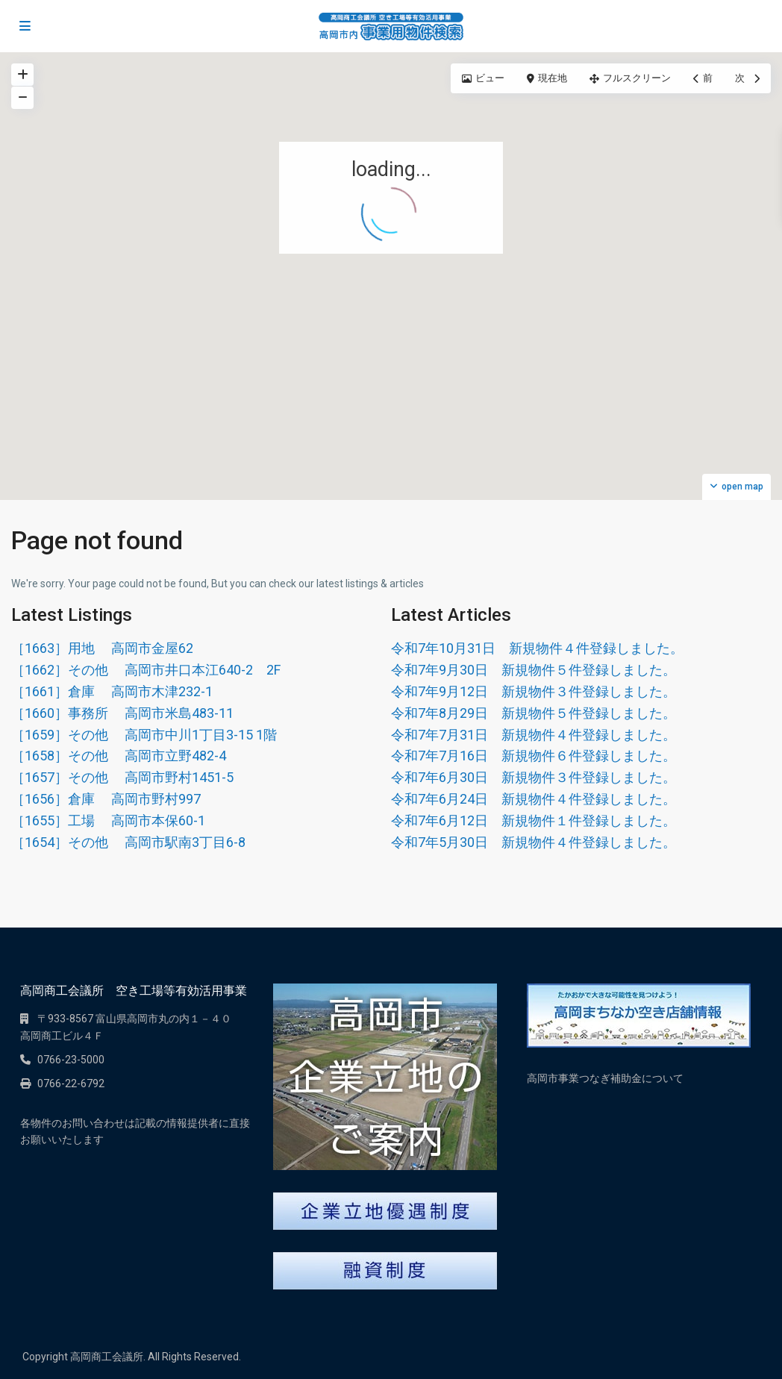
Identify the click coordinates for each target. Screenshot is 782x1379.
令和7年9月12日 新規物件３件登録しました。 (533, 691)
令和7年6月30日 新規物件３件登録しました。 (533, 777)
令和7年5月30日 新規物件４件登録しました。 (533, 842)
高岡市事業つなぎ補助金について (605, 1078)
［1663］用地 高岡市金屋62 (102, 648)
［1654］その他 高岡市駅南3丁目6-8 (128, 842)
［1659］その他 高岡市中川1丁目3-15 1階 (144, 734)
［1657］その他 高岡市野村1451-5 (122, 777)
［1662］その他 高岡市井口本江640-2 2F (146, 670)
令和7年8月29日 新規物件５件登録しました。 (533, 713)
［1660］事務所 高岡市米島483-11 (122, 713)
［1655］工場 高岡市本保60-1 (108, 820)
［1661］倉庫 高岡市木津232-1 (112, 691)
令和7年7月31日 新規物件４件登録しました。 (533, 734)
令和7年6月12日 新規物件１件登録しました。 (533, 820)
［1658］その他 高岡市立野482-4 (118, 755)
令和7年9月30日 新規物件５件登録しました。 (533, 670)
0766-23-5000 (70, 1060)
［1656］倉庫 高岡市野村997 (106, 799)
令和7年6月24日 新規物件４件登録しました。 (533, 799)
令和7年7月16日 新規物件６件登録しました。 (533, 755)
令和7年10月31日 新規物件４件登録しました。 (537, 648)
